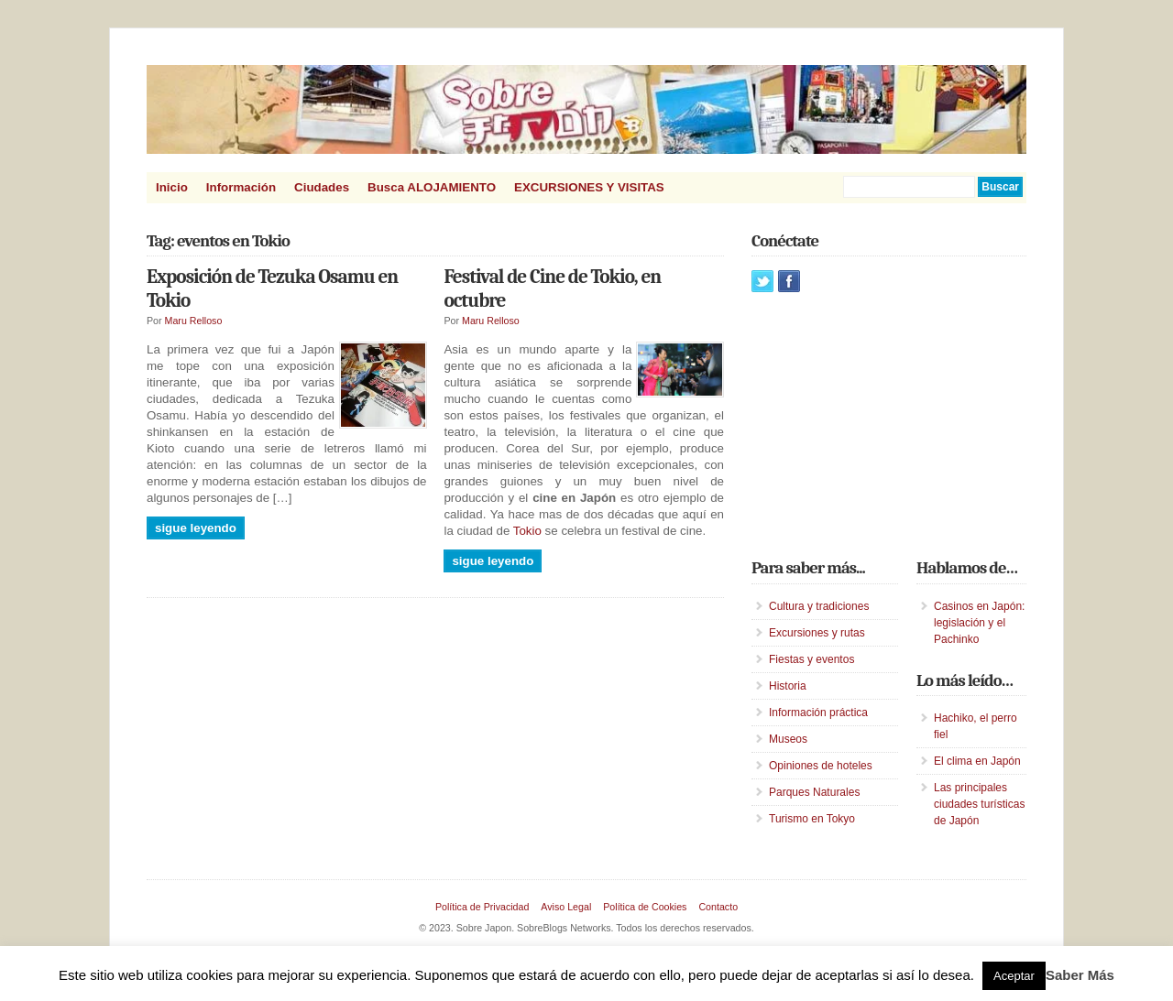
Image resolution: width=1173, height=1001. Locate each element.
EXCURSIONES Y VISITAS (589, 187)
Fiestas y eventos (811, 659)
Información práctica (818, 712)
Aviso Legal (566, 906)
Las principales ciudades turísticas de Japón (979, 804)
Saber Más (1080, 975)
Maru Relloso (194, 320)
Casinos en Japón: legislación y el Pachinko (979, 623)
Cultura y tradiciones (819, 606)
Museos (788, 739)
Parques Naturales (814, 792)
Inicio (172, 187)
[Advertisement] (888, 424)
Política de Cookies (644, 906)
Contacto (718, 906)
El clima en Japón (977, 761)
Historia (787, 686)
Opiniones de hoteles (820, 765)
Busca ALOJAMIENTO (431, 187)
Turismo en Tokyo (812, 818)
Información (241, 187)
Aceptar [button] (1014, 976)
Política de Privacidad (482, 906)
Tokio (527, 531)
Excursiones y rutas (817, 632)
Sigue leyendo (195, 528)
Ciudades (321, 187)
